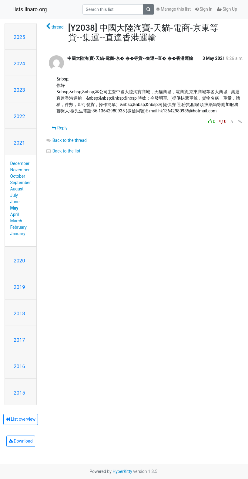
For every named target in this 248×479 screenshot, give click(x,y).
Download (21, 441)
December (20, 163)
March (16, 220)
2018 (19, 313)
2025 (19, 37)
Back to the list (63, 151)
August (17, 188)
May (14, 208)
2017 (19, 340)
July (14, 195)
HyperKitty (122, 471)
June (15, 201)
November (20, 169)
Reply (59, 127)
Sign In (204, 9)
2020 (19, 261)
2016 (19, 366)
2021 (19, 143)
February (18, 227)
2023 (19, 90)
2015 (19, 393)
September (20, 182)
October (17, 176)
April (14, 214)
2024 (19, 63)
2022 (19, 116)
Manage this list (173, 9)
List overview (20, 419)
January (17, 233)
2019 (19, 287)
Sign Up (227, 9)
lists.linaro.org (30, 9)
